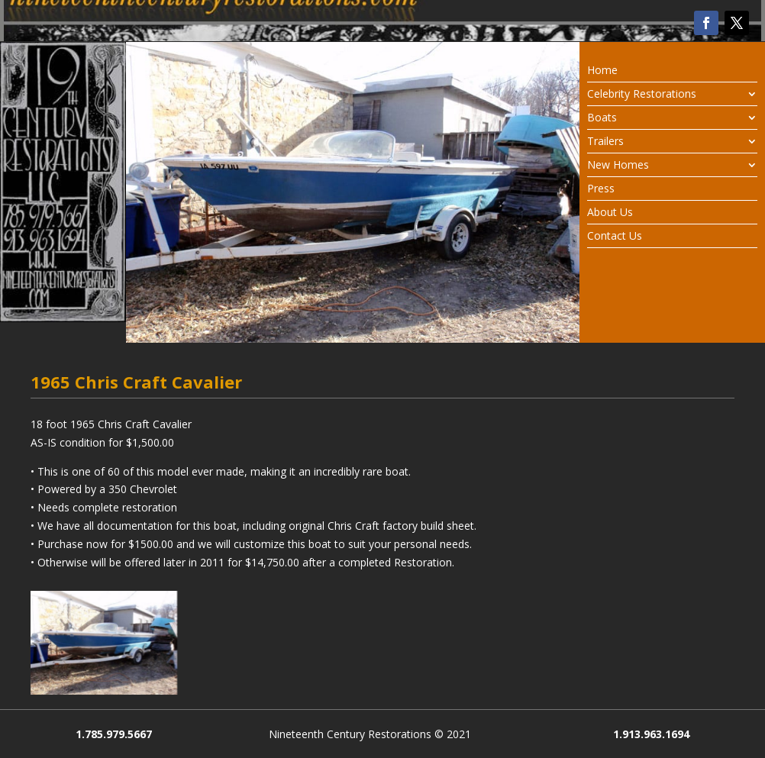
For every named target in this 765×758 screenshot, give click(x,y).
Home (602, 71)
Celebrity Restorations (641, 95)
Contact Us (614, 237)
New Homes (618, 166)
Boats (602, 118)
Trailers (605, 142)
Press (601, 189)
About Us (610, 213)
